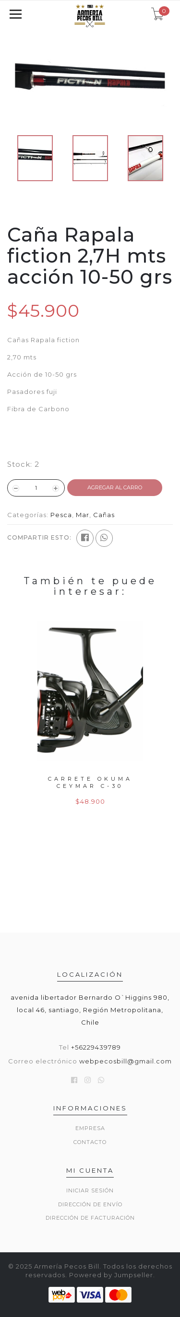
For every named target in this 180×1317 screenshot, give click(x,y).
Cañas (104, 515)
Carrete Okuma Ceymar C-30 (90, 782)
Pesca (61, 515)
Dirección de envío (90, 1204)
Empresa (90, 1128)
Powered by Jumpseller (111, 1275)
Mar (82, 515)
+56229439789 (96, 1047)
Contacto (90, 1142)
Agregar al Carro (114, 487)
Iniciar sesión (90, 1190)
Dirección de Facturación (90, 1217)
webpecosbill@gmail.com (125, 1061)
